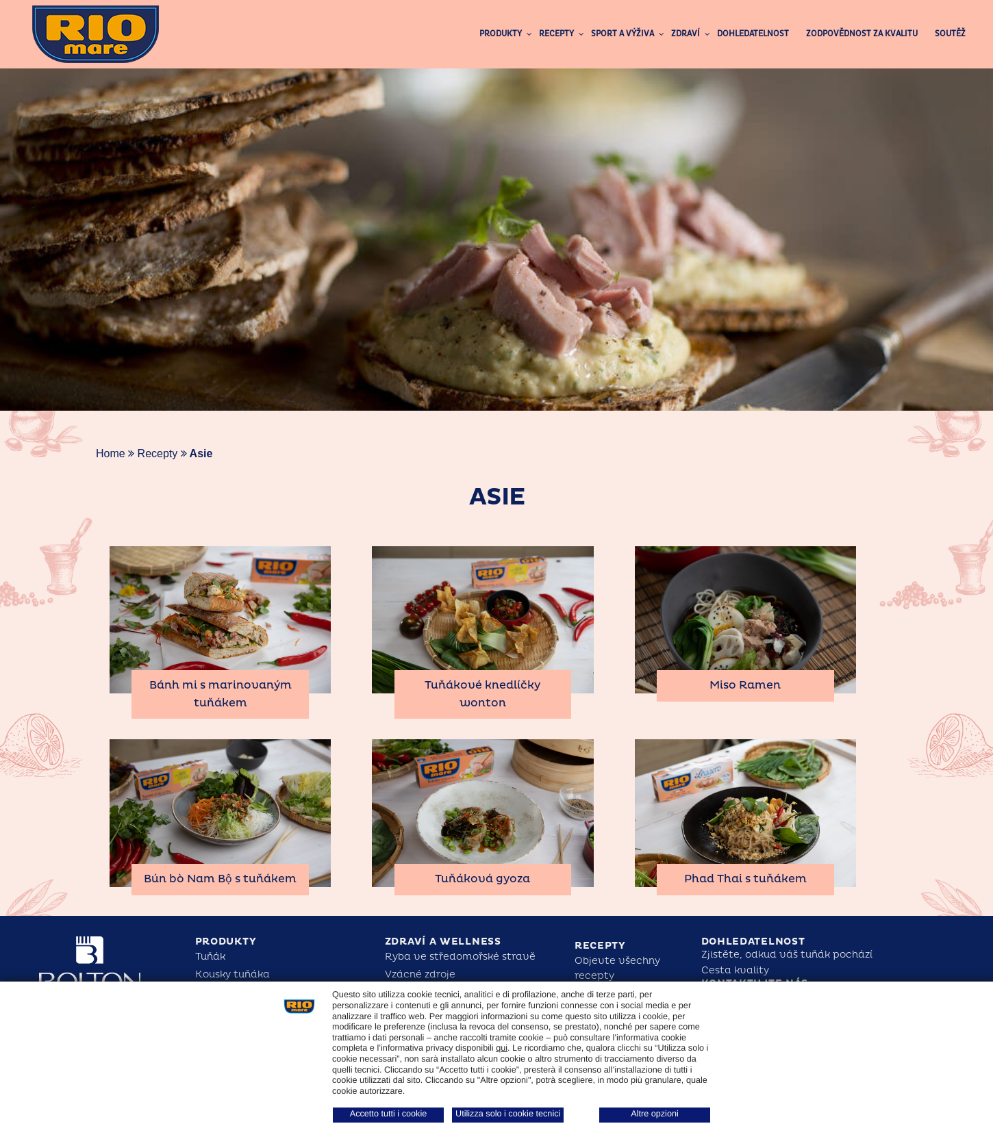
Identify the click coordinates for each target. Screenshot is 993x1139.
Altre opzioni (655, 1113)
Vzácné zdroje (420, 974)
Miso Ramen (745, 685)
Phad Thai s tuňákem (745, 879)
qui (501, 1048)
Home (110, 453)
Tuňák (210, 956)
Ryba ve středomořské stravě (460, 956)
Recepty (158, 453)
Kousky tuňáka (232, 974)
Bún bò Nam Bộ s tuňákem (220, 879)
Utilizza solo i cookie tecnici (507, 1113)
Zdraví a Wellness (443, 941)
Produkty (226, 941)
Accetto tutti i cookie (388, 1113)
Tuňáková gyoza (482, 879)
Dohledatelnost (753, 941)
